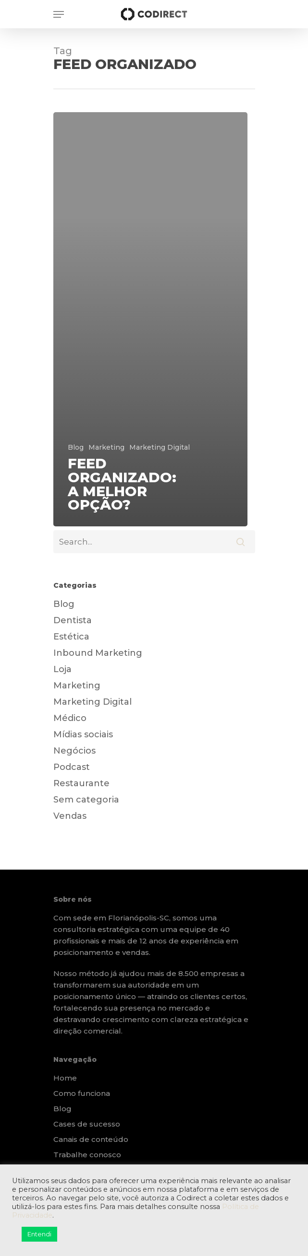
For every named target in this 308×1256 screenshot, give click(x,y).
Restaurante (81, 783)
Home (65, 1077)
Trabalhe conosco (87, 1154)
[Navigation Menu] (58, 14)
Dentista (72, 620)
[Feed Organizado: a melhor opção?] (150, 319)
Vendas (69, 816)
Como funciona (81, 1093)
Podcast (71, 767)
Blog (76, 447)
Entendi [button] (39, 1234)
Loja (62, 669)
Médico (69, 718)
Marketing (106, 447)
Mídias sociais (83, 734)
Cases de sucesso (86, 1123)
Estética (71, 636)
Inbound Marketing (97, 653)
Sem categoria (86, 799)
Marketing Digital (159, 447)
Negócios (74, 750)
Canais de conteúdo (90, 1139)
